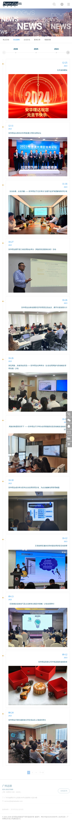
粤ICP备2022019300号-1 (50, 817)
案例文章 (37, 40)
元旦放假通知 (62, 70)
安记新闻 (16, 40)
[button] (68, 52)
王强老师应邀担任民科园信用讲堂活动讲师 (51, 546)
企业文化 (27, 40)
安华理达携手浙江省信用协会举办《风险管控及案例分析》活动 (32, 249)
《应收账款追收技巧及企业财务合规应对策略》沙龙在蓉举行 (31, 604)
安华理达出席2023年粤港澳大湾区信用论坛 (24, 133)
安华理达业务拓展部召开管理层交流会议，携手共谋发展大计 (44, 307)
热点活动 (6, 40)
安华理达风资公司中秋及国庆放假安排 (52, 662)
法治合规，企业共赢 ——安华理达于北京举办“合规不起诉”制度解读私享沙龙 (38, 191)
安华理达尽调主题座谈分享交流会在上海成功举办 (27, 720)
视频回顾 (48, 40)
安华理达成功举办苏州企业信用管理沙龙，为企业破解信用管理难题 (33, 487)
